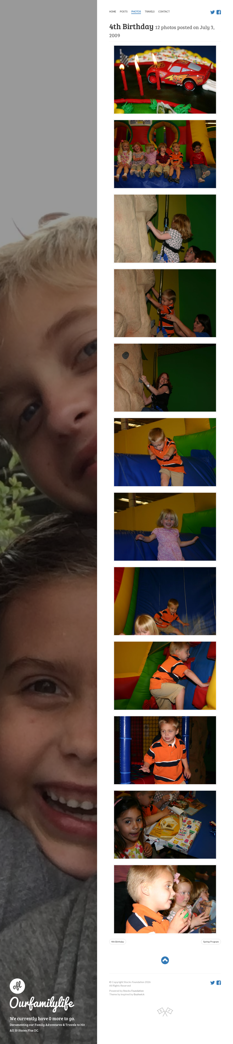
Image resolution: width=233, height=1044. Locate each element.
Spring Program (211, 941)
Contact (164, 11)
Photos (136, 11)
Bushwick (139, 994)
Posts (124, 11)
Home (112, 11)
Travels (150, 11)
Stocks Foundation (133, 990)
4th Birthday (117, 941)
